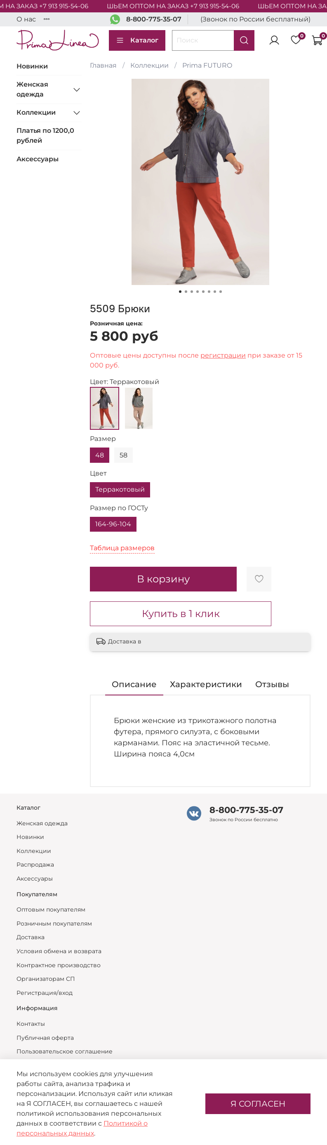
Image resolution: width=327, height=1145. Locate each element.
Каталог (137, 40)
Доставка (30, 937)
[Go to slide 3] (192, 291)
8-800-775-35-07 (153, 19)
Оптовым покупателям (50, 909)
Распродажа (35, 864)
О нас (26, 19)
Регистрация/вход (44, 993)
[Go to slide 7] (215, 291)
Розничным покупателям (54, 923)
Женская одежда (32, 89)
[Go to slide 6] (209, 291)
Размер (103, 439)
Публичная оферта (45, 1037)
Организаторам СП (45, 978)
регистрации (223, 355)
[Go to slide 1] (180, 291)
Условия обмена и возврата (58, 951)
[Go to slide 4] (197, 291)
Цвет (98, 473)
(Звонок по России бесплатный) (255, 19)
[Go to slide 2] (186, 291)
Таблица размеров (122, 548)
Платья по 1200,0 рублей (45, 135)
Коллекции (149, 65)
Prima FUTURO (207, 65)
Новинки (32, 66)
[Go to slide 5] (203, 291)
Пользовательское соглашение (64, 1051)
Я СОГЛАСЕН (258, 1104)
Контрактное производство (58, 965)
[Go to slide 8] (220, 291)
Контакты (30, 1023)
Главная (103, 65)
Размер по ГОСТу (119, 508)
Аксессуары (37, 159)
